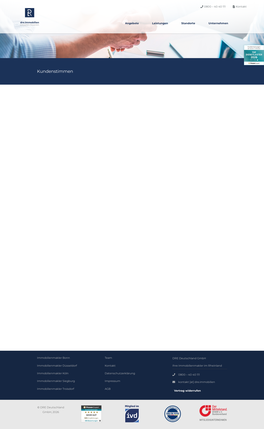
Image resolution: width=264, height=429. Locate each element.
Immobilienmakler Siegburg (56, 381)
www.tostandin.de (187, 150)
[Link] (29, 17)
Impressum (112, 381)
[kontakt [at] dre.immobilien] (175, 382)
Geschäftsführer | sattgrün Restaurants (102, 141)
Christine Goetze (191, 135)
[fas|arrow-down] (139, 312)
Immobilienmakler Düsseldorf (57, 365)
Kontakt (110, 365)
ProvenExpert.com (65, 261)
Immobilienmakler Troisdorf (55, 388)
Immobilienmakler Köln (53, 373)
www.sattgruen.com (89, 146)
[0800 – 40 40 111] (175, 374)
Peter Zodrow (89, 135)
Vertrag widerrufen (187, 390)
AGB (108, 388)
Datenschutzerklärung (120, 373)
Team (108, 357)
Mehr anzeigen (86, 176)
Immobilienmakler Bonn (53, 357)
